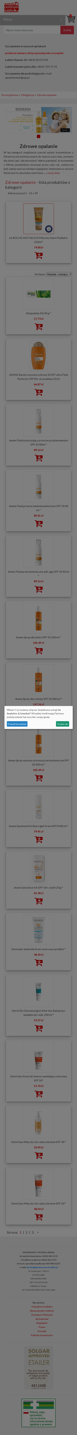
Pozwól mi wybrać (17, 724)
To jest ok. (62, 724)
